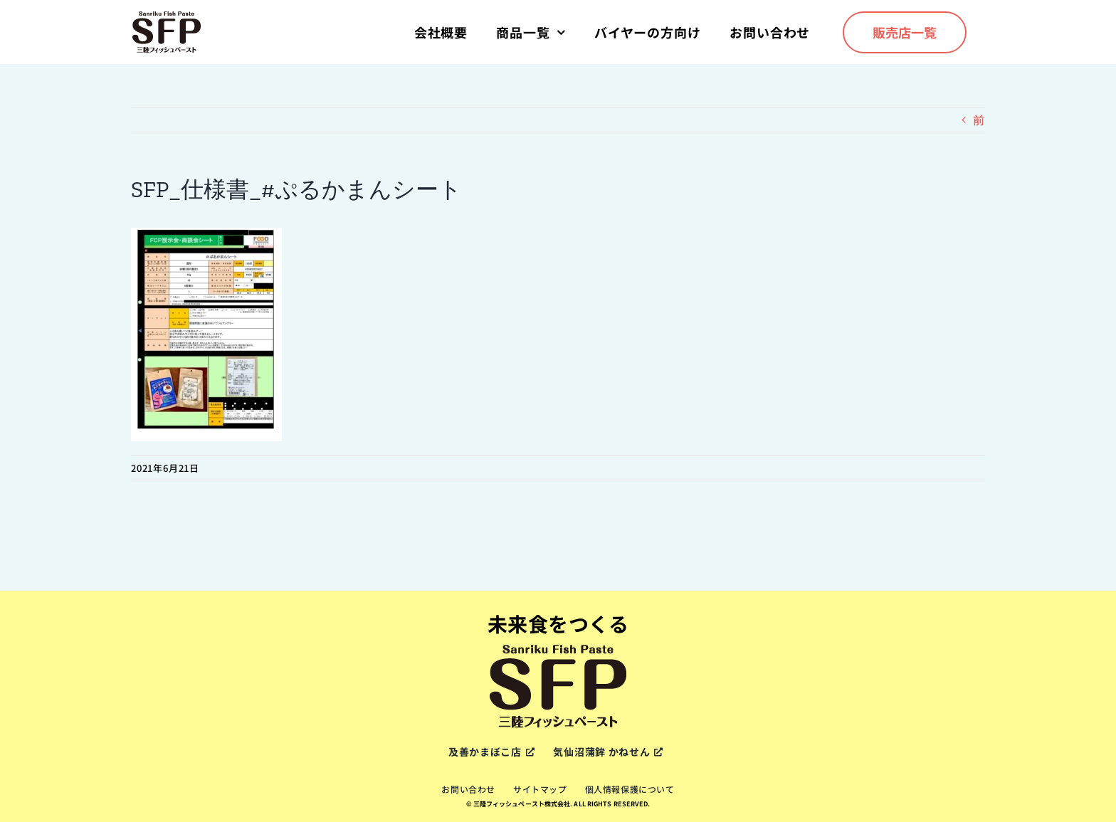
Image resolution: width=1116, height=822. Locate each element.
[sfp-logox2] (166, 15)
